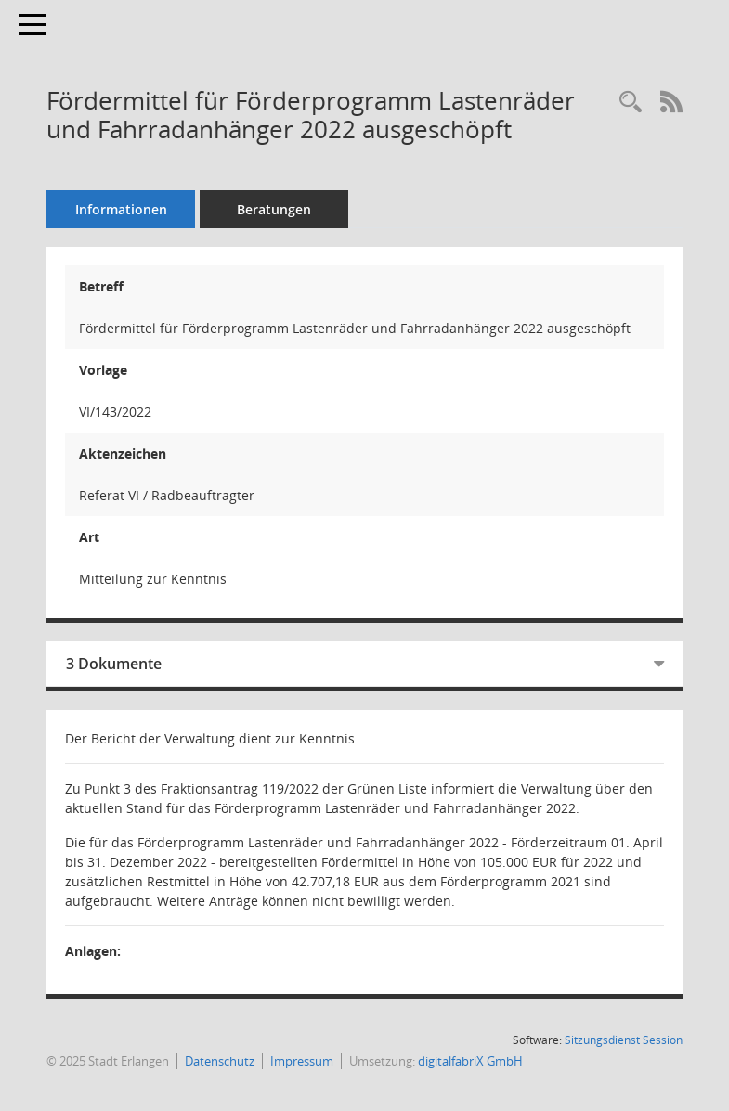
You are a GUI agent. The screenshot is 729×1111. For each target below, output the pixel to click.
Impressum (301, 1061)
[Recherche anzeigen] (630, 102)
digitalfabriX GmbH (470, 1061)
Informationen (121, 209)
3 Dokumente (114, 663)
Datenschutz (219, 1061)
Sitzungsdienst (624, 1040)
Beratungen (274, 209)
